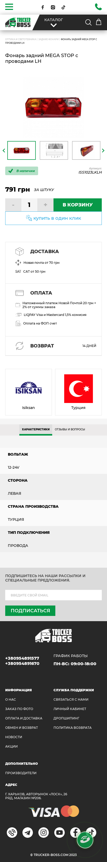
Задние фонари (48, 39)
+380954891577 (22, 658)
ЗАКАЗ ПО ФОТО (19, 709)
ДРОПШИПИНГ (66, 718)
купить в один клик (57, 218)
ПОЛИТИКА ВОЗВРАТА (73, 728)
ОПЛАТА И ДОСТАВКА (23, 718)
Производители (21, 773)
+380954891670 (22, 663)
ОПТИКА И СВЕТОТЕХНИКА (20, 39)
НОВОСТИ (13, 737)
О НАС (10, 699)
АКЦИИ (11, 746)
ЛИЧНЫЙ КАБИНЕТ (70, 709)
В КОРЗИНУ (78, 205)
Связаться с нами (71, 699)
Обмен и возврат (21, 728)
